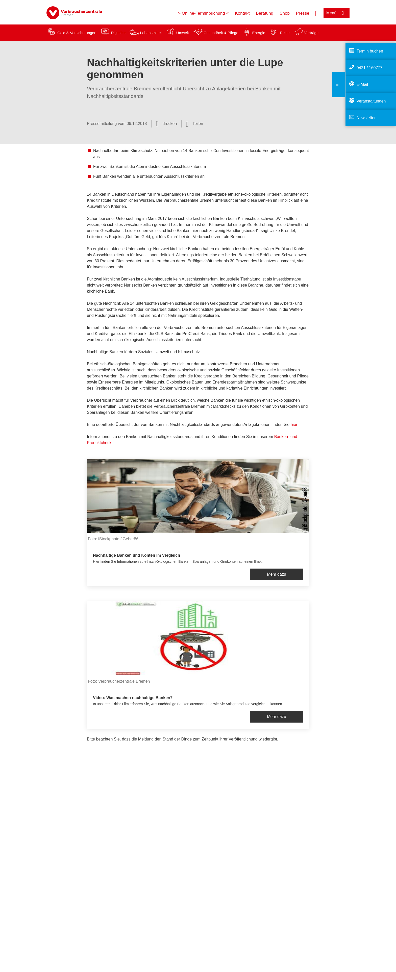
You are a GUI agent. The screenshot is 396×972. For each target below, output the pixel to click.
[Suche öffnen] (316, 13)
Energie (258, 33)
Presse (302, 13)
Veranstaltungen (371, 101)
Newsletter (366, 118)
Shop (285, 13)
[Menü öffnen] (337, 13)
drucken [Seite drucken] (169, 123)
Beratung (264, 13)
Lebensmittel (151, 33)
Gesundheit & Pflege (221, 33)
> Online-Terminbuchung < (203, 13)
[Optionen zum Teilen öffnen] (194, 123)
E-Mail (362, 84)
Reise (284, 33)
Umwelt (182, 33)
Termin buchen (370, 51)
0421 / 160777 (369, 68)
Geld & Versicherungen (76, 33)
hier (294, 424)
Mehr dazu (276, 574)
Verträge (311, 33)
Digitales (118, 33)
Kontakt (242, 13)
